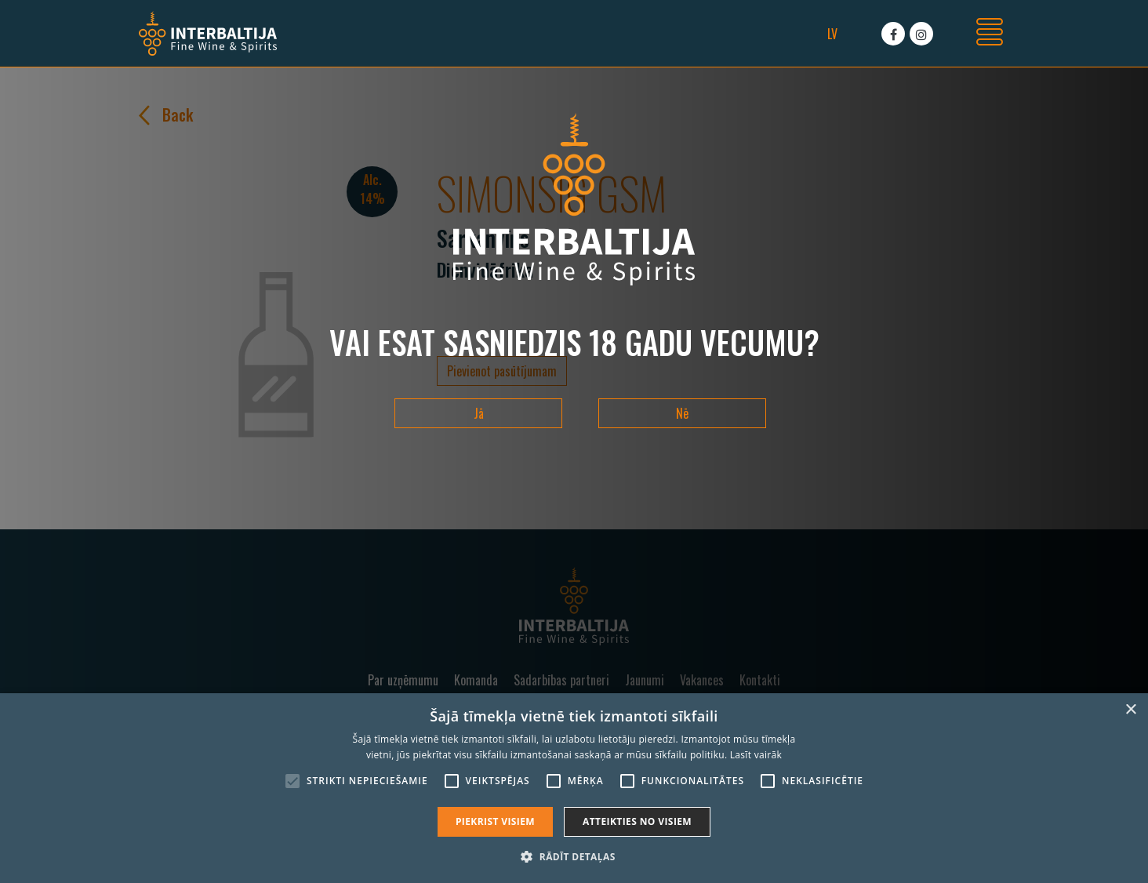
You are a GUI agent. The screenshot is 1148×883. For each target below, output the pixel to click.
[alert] (574, 788)
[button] (573, 856)
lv (832, 33)
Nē (682, 413)
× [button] (1130, 710)
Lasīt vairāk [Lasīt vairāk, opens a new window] (756, 754)
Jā (479, 413)
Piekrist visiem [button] (495, 821)
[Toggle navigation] (989, 33)
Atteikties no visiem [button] (637, 821)
